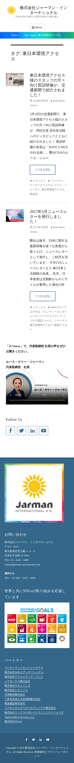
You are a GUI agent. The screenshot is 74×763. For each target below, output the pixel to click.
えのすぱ (35, 311)
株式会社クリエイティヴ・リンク (24, 676)
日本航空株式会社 (15, 694)
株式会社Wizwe (13, 721)
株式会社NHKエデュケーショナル (24, 672)
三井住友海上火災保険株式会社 (22, 699)
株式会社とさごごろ (16, 690)
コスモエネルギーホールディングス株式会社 (30, 707)
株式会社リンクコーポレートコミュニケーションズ (34, 712)
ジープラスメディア (50, 316)
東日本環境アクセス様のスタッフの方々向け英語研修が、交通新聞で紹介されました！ (47, 85)
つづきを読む (42, 169)
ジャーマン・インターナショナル (48, 183)
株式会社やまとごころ (17, 685)
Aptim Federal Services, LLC (20, 716)
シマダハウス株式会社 (17, 681)
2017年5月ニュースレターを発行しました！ (48, 216)
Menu (38, 27)
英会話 (33, 194)
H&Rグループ (58, 307)
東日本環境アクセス (53, 189)
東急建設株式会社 (15, 703)
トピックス (39, 180)
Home (16, 35)
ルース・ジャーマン (55, 320)
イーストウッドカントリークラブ (24, 667)
